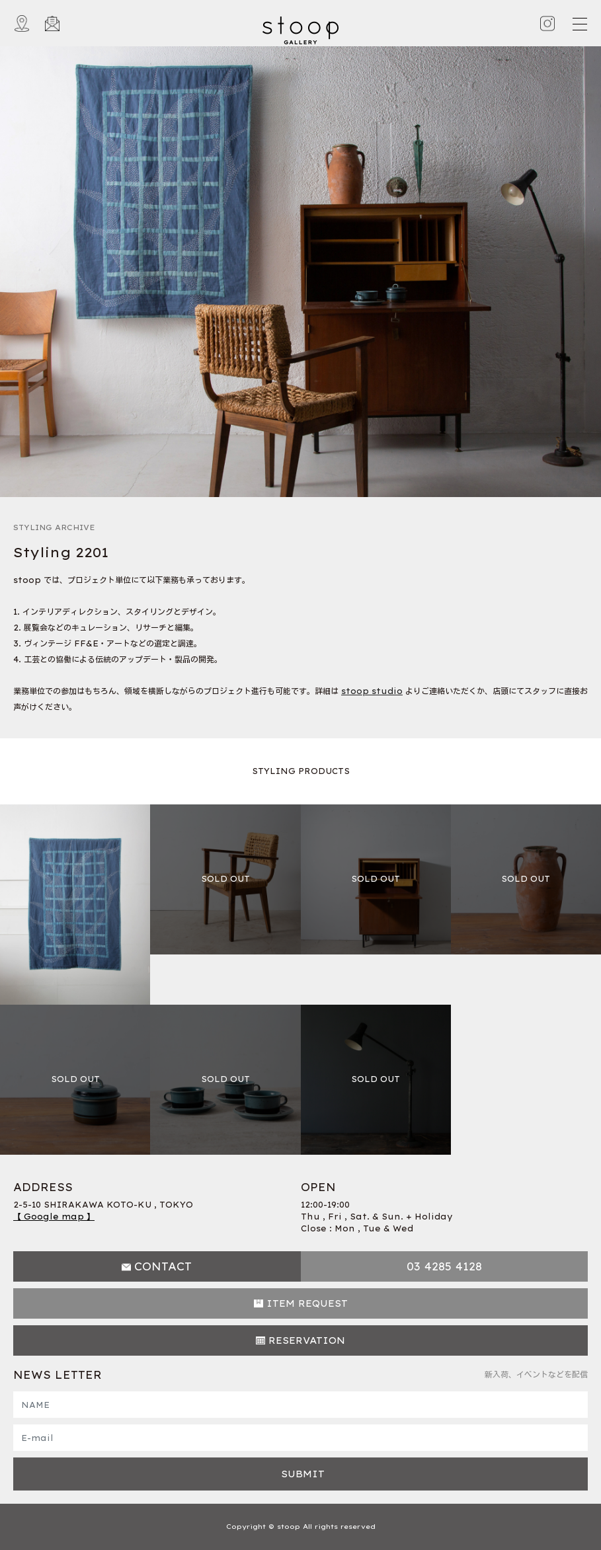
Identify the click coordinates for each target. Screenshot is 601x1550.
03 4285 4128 (444, 1266)
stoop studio (372, 691)
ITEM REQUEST (307, 1303)
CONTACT (163, 1266)
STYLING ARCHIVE (54, 527)
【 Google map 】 (54, 1216)
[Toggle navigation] (579, 24)
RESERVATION (306, 1340)
